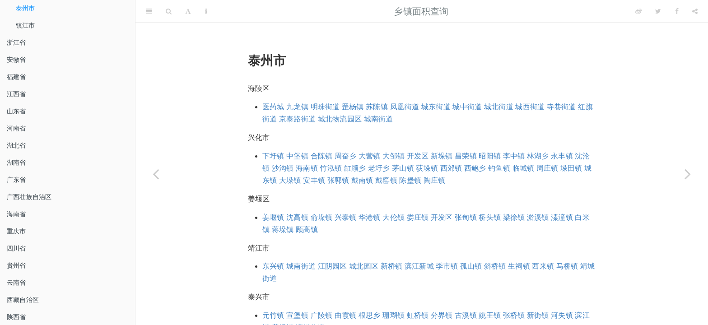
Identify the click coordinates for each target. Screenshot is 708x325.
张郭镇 (338, 180)
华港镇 (370, 217)
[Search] (168, 11)
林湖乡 (538, 156)
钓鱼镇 (499, 168)
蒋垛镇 (283, 229)
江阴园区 (332, 266)
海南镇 (307, 168)
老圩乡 (379, 168)
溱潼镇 (562, 217)
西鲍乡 (475, 168)
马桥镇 (567, 266)
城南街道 (378, 119)
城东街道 (436, 107)
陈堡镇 (410, 180)
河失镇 (562, 315)
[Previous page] (155, 174)
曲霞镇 (346, 315)
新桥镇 (392, 266)
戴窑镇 (386, 180)
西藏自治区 (23, 299)
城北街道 (498, 107)
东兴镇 (273, 266)
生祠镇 (519, 266)
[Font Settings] (188, 11)
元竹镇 (273, 315)
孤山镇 (471, 266)
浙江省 (16, 42)
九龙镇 (297, 107)
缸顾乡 (355, 168)
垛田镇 (571, 168)
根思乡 (370, 315)
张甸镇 (466, 217)
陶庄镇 (435, 180)
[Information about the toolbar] (206, 11)
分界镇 (442, 315)
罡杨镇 (353, 107)
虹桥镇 (418, 315)
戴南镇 (362, 180)
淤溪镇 (538, 217)
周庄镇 (547, 168)
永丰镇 (562, 156)
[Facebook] (676, 11)
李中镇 (514, 156)
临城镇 (523, 168)
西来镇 (543, 266)
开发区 (418, 156)
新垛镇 (442, 156)
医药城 (273, 107)
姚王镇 (490, 315)
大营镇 (370, 156)
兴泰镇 (346, 217)
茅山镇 (403, 168)
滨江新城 (419, 266)
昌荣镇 (466, 156)
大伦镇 (393, 217)
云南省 (16, 282)
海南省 (16, 214)
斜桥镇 (495, 266)
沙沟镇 (283, 168)
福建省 (16, 76)
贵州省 (16, 265)
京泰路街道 (297, 119)
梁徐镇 (514, 217)
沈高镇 (297, 217)
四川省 (16, 248)
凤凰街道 (404, 107)
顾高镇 (307, 229)
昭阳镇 (490, 156)
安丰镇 (314, 180)
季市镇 (447, 266)
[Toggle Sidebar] (149, 11)
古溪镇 (466, 315)
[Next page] (687, 174)
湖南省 (16, 162)
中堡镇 (297, 156)
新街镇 (538, 315)
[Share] (694, 11)
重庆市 (16, 231)
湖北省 (16, 145)
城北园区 (363, 266)
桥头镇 (490, 217)
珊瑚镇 (393, 315)
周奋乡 (346, 156)
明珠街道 (325, 107)
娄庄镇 (418, 217)
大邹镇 (393, 156)
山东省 (16, 111)
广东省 (16, 179)
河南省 (16, 128)
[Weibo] (638, 11)
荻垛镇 (427, 168)
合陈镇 (322, 156)
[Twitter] (658, 11)
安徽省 (16, 59)
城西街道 (530, 107)
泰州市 (25, 8)
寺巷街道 (561, 107)
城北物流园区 (340, 119)
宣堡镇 (297, 315)
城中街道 (467, 107)
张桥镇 (514, 315)
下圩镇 (273, 156)
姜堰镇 (273, 217)
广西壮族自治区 (29, 196)
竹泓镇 (331, 168)
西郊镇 (451, 168)
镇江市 (25, 25)
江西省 (16, 94)
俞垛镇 (322, 217)
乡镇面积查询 (421, 11)
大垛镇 (290, 180)
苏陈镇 (377, 107)
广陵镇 (322, 315)
